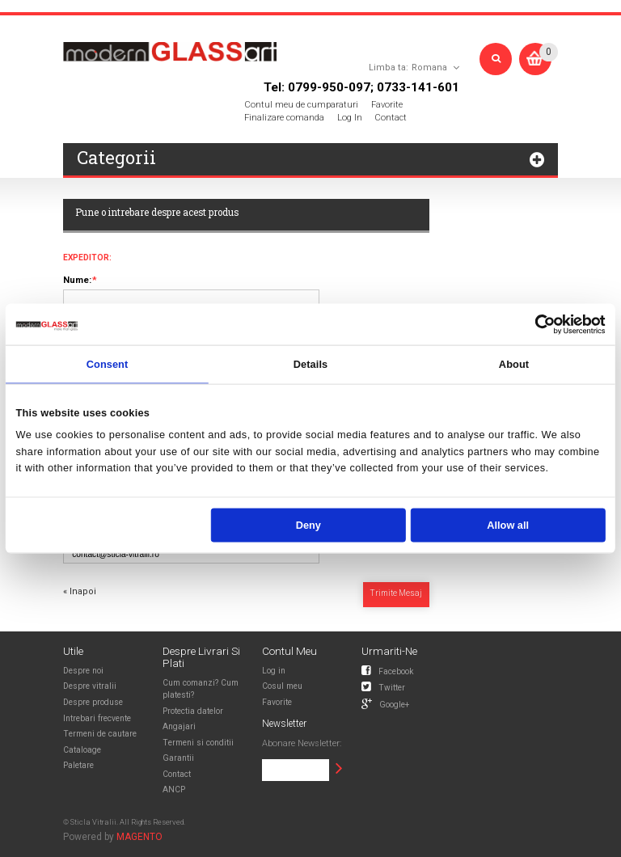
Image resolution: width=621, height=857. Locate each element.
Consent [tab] (108, 363)
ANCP (174, 789)
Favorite (387, 104)
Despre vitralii (89, 686)
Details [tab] (310, 363)
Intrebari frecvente (97, 718)
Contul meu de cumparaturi (301, 104)
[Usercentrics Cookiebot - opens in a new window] (545, 324)
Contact (390, 117)
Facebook (387, 670)
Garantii (178, 758)
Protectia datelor (193, 711)
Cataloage (82, 749)
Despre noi (83, 670)
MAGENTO (139, 836)
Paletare (78, 765)
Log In (349, 117)
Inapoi (79, 591)
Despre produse (93, 702)
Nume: (77, 280)
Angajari (179, 726)
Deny (308, 525)
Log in (273, 670)
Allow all (508, 525)
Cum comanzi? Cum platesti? (201, 688)
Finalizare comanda (284, 117)
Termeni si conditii (198, 742)
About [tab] (514, 363)
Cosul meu (282, 686)
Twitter (383, 686)
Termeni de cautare (100, 733)
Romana (429, 67)
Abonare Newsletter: (301, 743)
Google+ (385, 703)
